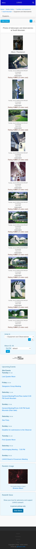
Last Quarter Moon (8, 376)
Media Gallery (10, 9)
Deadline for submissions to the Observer (17, 430)
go (8, 351)
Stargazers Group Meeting (11, 386)
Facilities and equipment (23, 9)
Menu (4, 2)
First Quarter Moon (9, 440)
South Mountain (7, 11)
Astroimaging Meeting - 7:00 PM (13, 449)
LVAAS (19, 2)
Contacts (18, 536)
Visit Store (18, 511)
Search (18, 539)
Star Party (5, 420)
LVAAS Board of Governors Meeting (15, 459)
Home (2, 9)
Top (18, 542)
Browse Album (18, 488)
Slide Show (5, 21)
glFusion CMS (21, 546)
